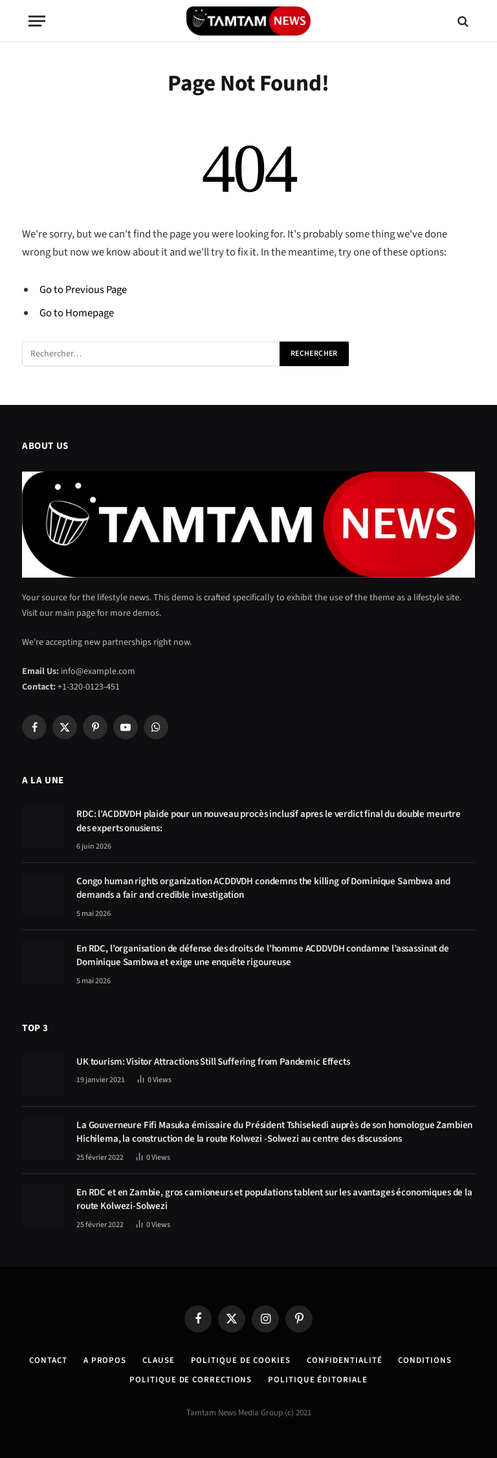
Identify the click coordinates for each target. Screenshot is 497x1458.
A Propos (104, 1360)
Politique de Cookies (241, 1360)
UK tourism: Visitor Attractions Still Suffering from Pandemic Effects (213, 1062)
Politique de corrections (190, 1380)
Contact (48, 1360)
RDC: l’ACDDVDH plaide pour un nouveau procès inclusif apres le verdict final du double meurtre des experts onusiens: (268, 820)
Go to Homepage (76, 313)
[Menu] (36, 21)
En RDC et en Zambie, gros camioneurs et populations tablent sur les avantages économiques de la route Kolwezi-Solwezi (274, 1199)
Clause (158, 1360)
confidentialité (344, 1360)
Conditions (424, 1360)
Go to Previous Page (83, 290)
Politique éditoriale (317, 1380)
